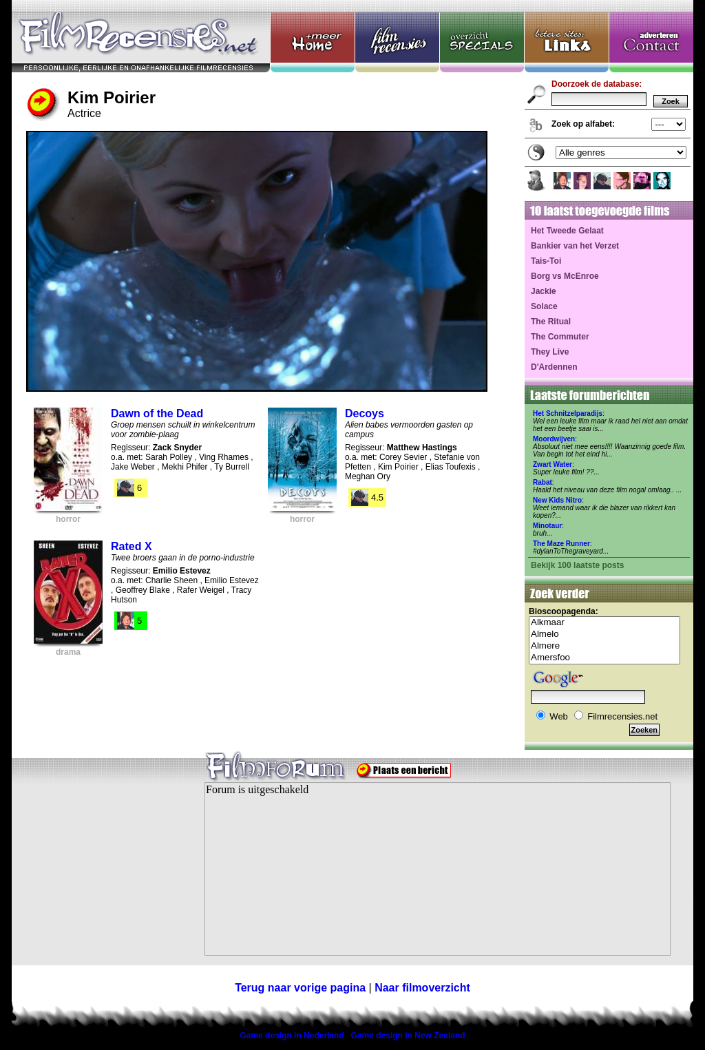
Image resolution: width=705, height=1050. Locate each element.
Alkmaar (604, 623)
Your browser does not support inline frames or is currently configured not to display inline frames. (437, 869)
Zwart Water (552, 464)
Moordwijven (554, 439)
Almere (604, 646)
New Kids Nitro (557, 500)
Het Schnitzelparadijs (567, 413)
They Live (550, 352)
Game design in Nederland (292, 1035)
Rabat (542, 482)
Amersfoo (604, 658)
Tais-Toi (546, 261)
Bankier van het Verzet (575, 246)
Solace (544, 306)
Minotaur (547, 525)
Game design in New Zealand (408, 1035)
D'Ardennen (554, 367)
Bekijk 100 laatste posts (577, 565)
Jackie (543, 291)
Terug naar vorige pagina (300, 988)
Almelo (604, 634)
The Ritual (551, 321)
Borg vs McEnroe (565, 276)
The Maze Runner (561, 543)
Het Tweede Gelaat (567, 230)
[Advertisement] (98, 877)
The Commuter (560, 337)
